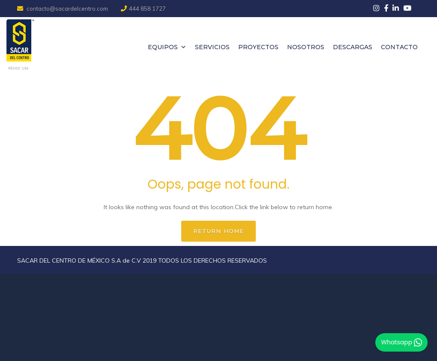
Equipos (167, 47)
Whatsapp (401, 342)
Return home (218, 231)
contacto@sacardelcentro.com (63, 8)
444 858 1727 (143, 8)
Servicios (212, 47)
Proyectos (258, 47)
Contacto (399, 47)
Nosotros (305, 47)
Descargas (352, 47)
